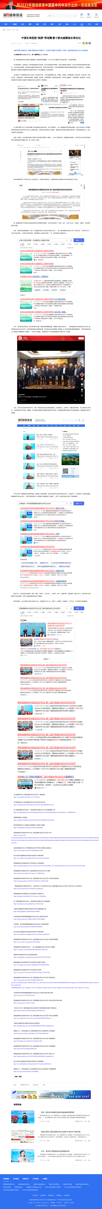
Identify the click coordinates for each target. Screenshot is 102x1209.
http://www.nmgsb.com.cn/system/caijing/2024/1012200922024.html (31, 964)
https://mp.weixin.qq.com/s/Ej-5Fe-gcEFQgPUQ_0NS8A (28, 850)
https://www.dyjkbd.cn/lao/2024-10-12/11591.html (27, 797)
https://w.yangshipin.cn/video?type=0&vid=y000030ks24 (28, 827)
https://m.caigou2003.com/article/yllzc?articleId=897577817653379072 (32, 957)
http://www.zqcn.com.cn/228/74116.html (24, 995)
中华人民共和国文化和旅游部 (72, 1187)
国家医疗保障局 (67, 1184)
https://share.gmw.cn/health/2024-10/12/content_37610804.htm (30, 896)
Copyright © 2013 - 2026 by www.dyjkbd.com (38, 1202)
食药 (52, 24)
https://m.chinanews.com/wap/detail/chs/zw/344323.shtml (28, 904)
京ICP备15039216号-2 (42, 1205)
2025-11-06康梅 (44, 1121)
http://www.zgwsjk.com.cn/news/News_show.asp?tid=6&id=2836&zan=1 (33, 1018)
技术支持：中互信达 (69, 1202)
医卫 (45, 24)
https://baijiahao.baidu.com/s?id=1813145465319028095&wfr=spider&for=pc (34, 1056)
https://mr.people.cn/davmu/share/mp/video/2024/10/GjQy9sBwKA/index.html (34, 820)
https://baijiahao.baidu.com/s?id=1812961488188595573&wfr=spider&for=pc (34, 1025)
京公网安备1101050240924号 (58, 1205)
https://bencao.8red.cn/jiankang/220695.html (25, 1048)
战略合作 (26, 1179)
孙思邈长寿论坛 (24, 1085)
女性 (59, 24)
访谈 (96, 24)
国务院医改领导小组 (74, 50)
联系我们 (59, 1195)
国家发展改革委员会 (24, 1184)
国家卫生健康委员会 (39, 1184)
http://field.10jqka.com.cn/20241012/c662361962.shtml (28, 1041)
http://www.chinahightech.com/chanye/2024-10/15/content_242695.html (32, 1064)
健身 (37, 24)
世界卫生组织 (7, 1187)
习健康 (15, 24)
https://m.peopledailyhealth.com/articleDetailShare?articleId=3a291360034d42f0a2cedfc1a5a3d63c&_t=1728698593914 (45, 812)
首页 (6, 24)
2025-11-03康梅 (44, 1160)
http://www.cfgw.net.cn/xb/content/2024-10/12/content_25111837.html (32, 972)
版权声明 (67, 1195)
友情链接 (6, 1179)
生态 (22, 24)
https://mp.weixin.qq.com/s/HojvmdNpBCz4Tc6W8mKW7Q (29, 1010)
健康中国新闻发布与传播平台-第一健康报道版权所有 (43, 1199)
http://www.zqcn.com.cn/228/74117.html (24, 1003)
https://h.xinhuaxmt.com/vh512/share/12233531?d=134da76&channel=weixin (34, 804)
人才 (74, 24)
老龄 (67, 24)
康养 (30, 24)
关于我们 (35, 1195)
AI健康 (45, 1179)
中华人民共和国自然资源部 (30, 1190)
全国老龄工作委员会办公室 (33, 1187)
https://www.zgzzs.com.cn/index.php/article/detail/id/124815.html (30, 949)
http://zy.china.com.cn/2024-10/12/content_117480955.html (29, 873)
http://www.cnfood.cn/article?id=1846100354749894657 (28, 926)
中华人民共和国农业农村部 (10, 1190)
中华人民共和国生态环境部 (53, 1187)
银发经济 (35, 1085)
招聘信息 (51, 1195)
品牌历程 (43, 1195)
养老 (44, 1085)
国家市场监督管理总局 (82, 1184)
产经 (89, 24)
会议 (81, 24)
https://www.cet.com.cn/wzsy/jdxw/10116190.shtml (27, 942)
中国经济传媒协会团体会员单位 (64, 1199)
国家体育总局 (18, 1187)
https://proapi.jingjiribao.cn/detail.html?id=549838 (27, 911)
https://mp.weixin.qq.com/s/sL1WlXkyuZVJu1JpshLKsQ (28, 888)
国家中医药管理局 (54, 1184)
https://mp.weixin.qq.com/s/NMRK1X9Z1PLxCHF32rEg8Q (29, 919)
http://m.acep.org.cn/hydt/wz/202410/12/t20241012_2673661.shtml (31, 881)
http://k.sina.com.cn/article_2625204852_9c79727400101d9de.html (31, 1033)
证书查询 (35, 1179)
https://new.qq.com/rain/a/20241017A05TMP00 (26, 1071)
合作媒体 (16, 1179)
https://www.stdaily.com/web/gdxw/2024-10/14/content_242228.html (31, 858)
